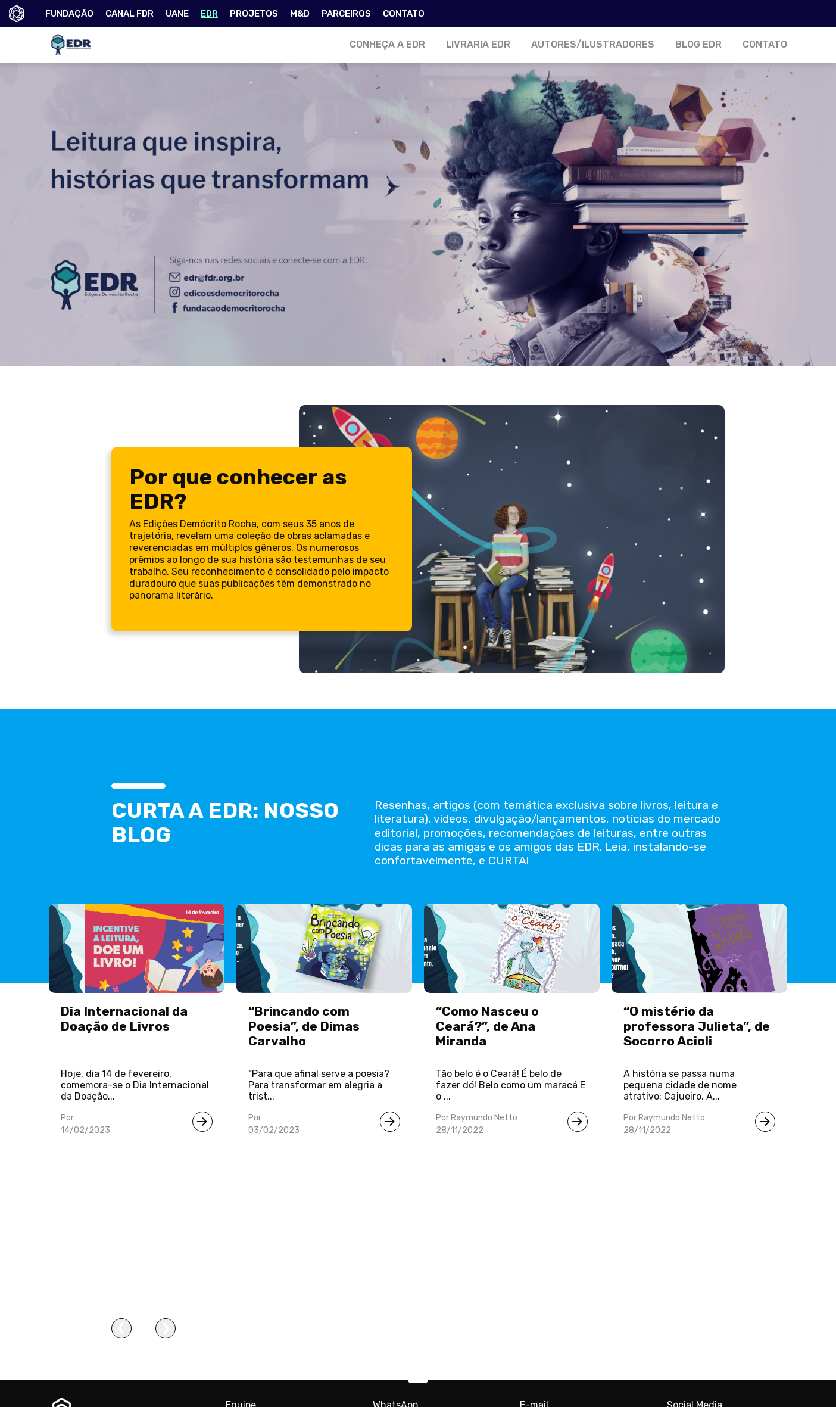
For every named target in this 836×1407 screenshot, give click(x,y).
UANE (177, 13)
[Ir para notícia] (202, 1122)
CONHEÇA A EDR (387, 44)
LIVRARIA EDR (478, 44)
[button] (418, 1380)
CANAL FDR (129, 13)
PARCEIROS (346, 13)
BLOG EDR (698, 44)
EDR (209, 13)
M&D (300, 13)
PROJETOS (254, 13)
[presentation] (121, 1328)
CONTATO (404, 13)
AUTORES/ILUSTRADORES (592, 44)
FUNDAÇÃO (69, 13)
